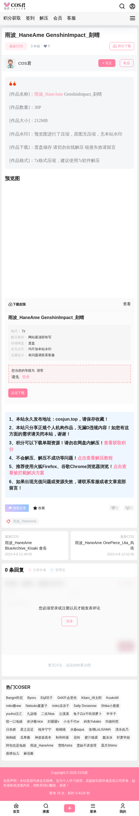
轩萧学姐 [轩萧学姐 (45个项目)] (123, 737)
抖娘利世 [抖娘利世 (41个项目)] (112, 721)
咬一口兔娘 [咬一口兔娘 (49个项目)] (14, 721)
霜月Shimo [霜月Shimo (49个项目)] (109, 745)
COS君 (82, 773)
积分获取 (12, 18)
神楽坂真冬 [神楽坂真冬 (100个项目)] (43, 737)
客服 (71, 18)
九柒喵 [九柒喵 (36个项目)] (32, 713)
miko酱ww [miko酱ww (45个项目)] (13, 705)
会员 (57, 18)
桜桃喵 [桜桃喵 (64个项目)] (61, 729)
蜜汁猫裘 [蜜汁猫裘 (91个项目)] (91, 737)
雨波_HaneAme (48, 94)
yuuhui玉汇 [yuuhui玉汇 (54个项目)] (14, 713)
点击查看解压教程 (95, 458)
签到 (30, 18)
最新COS (16, 46)
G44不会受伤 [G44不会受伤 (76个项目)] (67, 698)
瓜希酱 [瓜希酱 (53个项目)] (25, 737)
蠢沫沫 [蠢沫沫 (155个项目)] (107, 737)
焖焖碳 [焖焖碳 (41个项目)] (11, 737)
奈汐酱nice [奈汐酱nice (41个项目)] (35, 721)
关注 (107, 63)
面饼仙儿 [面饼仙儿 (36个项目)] (12, 753)
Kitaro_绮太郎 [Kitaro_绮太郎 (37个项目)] (91, 698)
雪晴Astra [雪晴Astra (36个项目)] (65, 745)
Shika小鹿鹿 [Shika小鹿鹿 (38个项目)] (110, 705)
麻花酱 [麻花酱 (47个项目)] (29, 753)
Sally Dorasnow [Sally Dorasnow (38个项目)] (85, 705)
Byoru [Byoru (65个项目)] (31, 698)
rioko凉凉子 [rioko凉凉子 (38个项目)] (60, 705)
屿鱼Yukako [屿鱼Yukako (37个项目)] (92, 721)
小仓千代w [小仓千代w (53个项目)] (71, 721)
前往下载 (122, 46)
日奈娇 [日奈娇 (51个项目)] (11, 729)
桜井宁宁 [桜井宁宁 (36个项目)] (44, 729)
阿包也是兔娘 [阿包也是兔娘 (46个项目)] (16, 745)
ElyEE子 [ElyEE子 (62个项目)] (47, 698)
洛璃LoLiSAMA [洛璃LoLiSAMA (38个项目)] (100, 729)
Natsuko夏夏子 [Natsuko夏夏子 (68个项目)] (37, 705)
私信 (126, 63)
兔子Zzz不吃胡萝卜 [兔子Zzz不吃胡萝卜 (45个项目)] (87, 713)
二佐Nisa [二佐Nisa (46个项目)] (47, 713)
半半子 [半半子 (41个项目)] (111, 713)
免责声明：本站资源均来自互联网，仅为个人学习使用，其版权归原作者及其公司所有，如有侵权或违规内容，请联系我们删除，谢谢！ (69, 783)
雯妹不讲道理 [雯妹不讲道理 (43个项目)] (86, 745)
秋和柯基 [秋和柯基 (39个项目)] (62, 737)
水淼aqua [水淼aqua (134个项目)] (77, 729)
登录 (26, 377)
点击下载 (17, 393)
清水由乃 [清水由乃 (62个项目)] (122, 729)
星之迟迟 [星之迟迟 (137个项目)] (27, 729)
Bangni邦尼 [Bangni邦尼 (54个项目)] (14, 698)
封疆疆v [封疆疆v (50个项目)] (53, 721)
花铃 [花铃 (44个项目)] (77, 737)
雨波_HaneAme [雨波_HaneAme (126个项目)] (41, 745)
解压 (44, 18)
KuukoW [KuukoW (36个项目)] (112, 698)
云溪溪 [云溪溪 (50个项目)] (64, 713)
